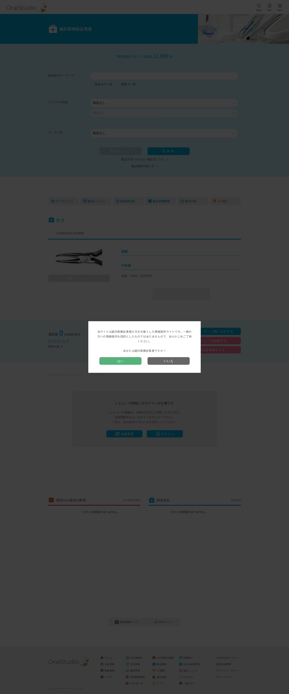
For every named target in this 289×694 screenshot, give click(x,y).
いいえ (168, 360)
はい (120, 360)
